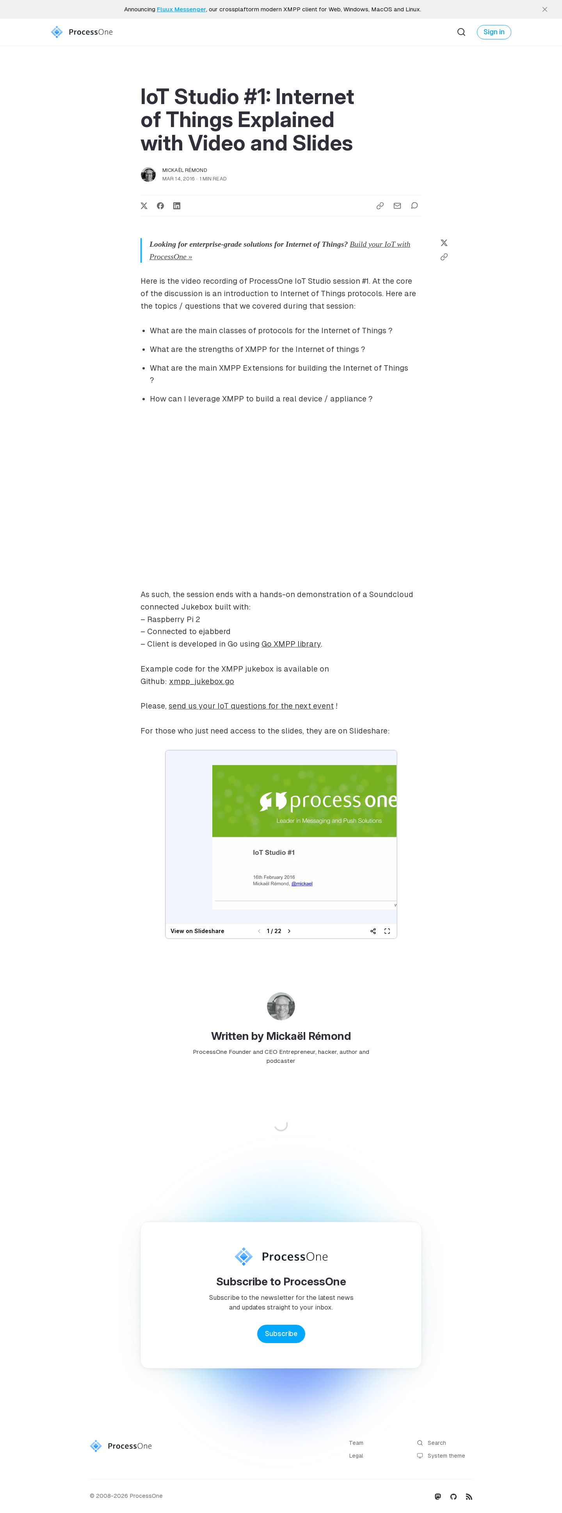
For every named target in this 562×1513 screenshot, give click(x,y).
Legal (356, 1456)
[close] (545, 9)
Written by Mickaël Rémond (281, 1036)
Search (431, 1443)
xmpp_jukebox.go (201, 681)
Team (356, 1443)
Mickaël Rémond (184, 170)
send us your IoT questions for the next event (251, 706)
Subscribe (281, 1334)
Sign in (494, 32)
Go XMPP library (291, 644)
